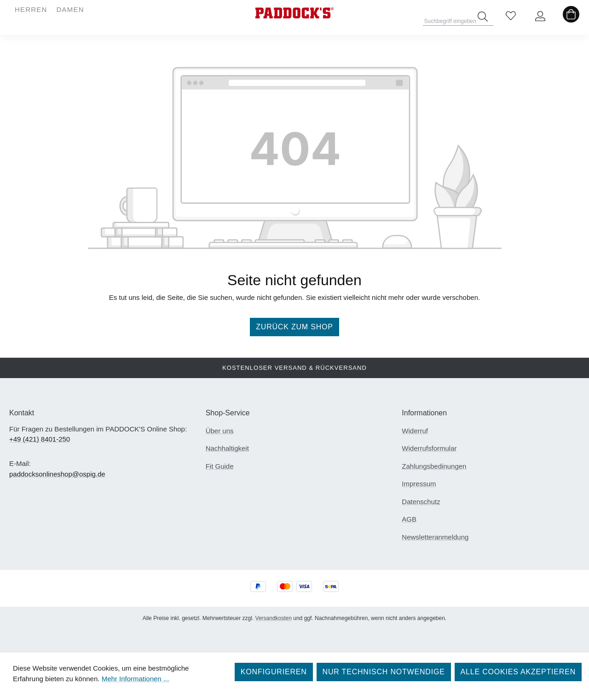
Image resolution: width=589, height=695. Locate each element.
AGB (409, 519)
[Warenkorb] (571, 16)
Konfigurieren (274, 672)
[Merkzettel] (511, 16)
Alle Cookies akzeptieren (518, 672)
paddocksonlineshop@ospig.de (57, 474)
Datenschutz (421, 501)
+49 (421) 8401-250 (39, 439)
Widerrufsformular (429, 448)
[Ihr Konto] (540, 16)
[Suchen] (483, 16)
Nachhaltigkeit (227, 448)
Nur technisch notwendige (384, 672)
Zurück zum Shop (294, 327)
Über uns (220, 431)
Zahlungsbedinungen (434, 466)
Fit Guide (220, 466)
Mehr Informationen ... (135, 679)
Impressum (419, 484)
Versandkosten (273, 618)
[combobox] (458, 18)
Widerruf (415, 431)
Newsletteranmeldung (435, 537)
